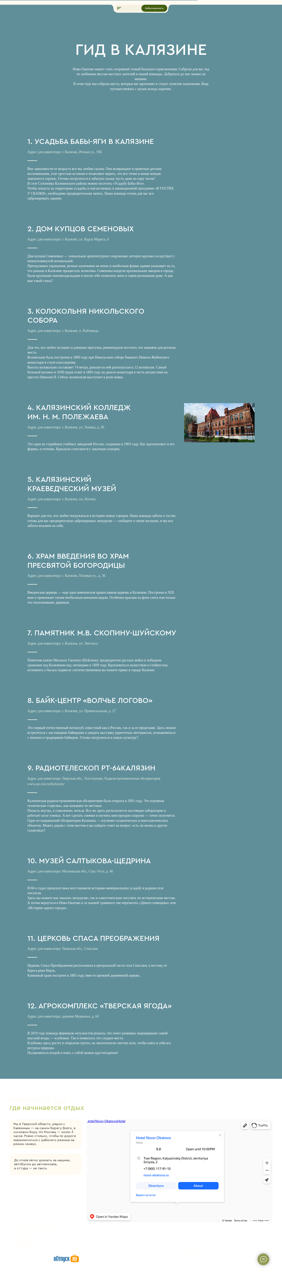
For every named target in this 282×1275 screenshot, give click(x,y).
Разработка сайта (239, 1259)
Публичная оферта (244, 1242)
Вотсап (144, 1248)
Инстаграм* (193, 1253)
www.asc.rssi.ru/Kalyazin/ (45, 784)
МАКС (143, 1253)
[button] (119, 8)
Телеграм (192, 1247)
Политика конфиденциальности (253, 1234)
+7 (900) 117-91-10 (151, 1242)
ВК (187, 1242)
